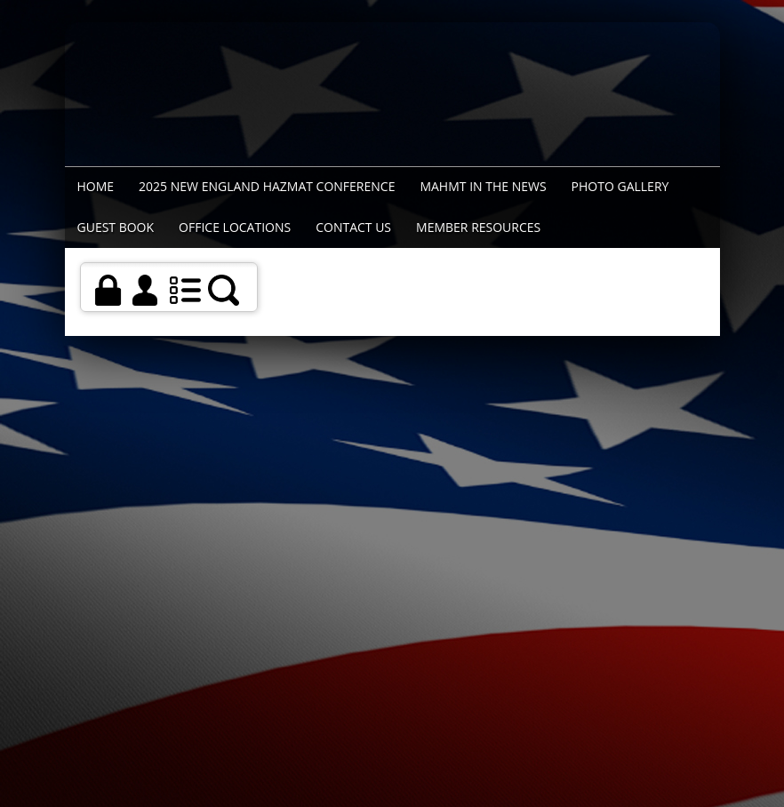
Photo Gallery (620, 186)
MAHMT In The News (483, 186)
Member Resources (478, 227)
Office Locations (235, 227)
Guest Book (116, 227)
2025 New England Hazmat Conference (267, 186)
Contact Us (353, 227)
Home (96, 186)
